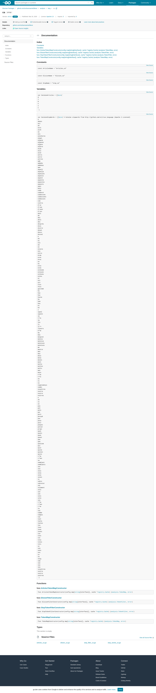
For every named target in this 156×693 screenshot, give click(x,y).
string (77, 592)
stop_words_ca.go (114, 643)
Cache (107, 592)
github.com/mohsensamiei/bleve (27, 8)
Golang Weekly (126, 680)
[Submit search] (92, 3)
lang (49, 8)
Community (146, 3)
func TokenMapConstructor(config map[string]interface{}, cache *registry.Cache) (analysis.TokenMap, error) (75, 57)
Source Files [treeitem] (8, 62)
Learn (111, 3)
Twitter (123, 664)
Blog (97, 668)
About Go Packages (76, 671)
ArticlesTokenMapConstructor (54, 588)
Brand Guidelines (101, 677)
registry (100, 592)
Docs (121, 3)
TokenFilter (121, 602)
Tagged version (58, 22)
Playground (48, 664)
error (130, 592)
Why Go (100, 3)
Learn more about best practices (94, 22)
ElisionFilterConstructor (51, 598)
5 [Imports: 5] (61, 16)
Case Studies (24, 668)
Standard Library (75, 664)
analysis (42, 8)
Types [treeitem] (7, 58)
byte (59, 95)
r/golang (123, 674)
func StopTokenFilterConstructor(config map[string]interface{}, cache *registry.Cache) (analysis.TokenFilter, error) (77, 55)
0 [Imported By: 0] (72, 16)
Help (46, 674)
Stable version (74, 22)
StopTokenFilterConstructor (53, 608)
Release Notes (100, 674)
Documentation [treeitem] (9, 41)
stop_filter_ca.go (90, 643)
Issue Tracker (100, 671)
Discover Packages (8, 8)
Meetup (123, 677)
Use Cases (23, 664)
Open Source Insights (20, 28)
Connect (124, 661)
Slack (122, 671)
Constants (40, 45)
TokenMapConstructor (50, 617)
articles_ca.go (42, 643)
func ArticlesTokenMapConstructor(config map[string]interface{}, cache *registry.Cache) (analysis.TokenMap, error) (77, 50)
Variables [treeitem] (8, 52)
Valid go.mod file (20, 22)
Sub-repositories (75, 668)
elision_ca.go (65, 643)
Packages (132, 3)
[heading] (8, 2)
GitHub (123, 668)
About (98, 661)
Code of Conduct (101, 680)
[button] (13, 22)
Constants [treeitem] (8, 48)
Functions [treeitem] (8, 55)
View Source (149, 65)
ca (54, 8)
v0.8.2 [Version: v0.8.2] (7, 16)
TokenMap (122, 592)
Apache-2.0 (50, 16)
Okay (120, 689)
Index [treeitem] (7, 45)
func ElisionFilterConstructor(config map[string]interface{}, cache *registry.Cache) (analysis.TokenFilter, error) (75, 52)
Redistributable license (39, 22)
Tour (46, 668)
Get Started (49, 661)
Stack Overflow (50, 671)
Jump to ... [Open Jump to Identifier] (7, 36)
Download (99, 664)
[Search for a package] (52, 3)
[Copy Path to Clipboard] (56, 8)
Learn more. (111, 689)
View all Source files (146, 637)
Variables (40, 48)
